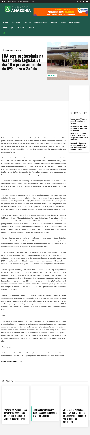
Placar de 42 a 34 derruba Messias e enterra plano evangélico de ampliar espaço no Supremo (79, 136)
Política (52, 75)
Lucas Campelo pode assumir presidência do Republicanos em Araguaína (79, 128)
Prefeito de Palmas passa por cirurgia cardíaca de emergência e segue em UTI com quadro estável (78, 146)
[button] (4, 33)
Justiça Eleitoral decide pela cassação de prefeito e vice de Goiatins (45, 412)
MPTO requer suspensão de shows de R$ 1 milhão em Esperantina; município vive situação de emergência (74, 415)
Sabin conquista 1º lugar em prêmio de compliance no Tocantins (78, 121)
